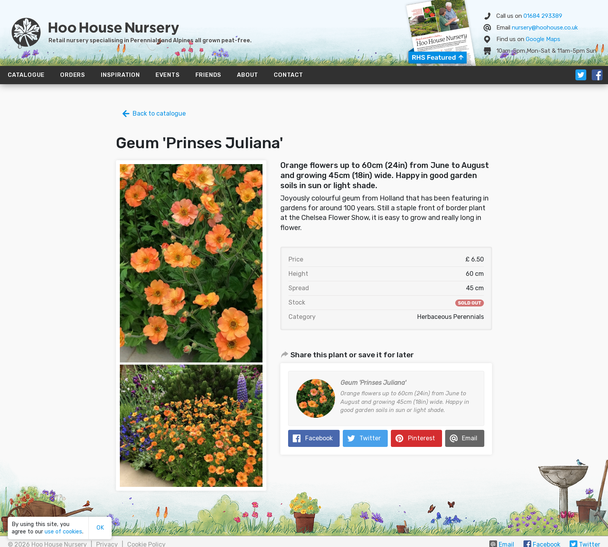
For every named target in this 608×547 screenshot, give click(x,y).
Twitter (370, 438)
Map (543, 39)
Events (167, 74)
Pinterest (421, 438)
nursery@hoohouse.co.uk (545, 27)
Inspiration (120, 74)
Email (469, 438)
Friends (208, 74)
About (247, 74)
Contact (288, 74)
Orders (72, 74)
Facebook (319, 438)
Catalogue (26, 74)
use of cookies (63, 531)
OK (100, 527)
